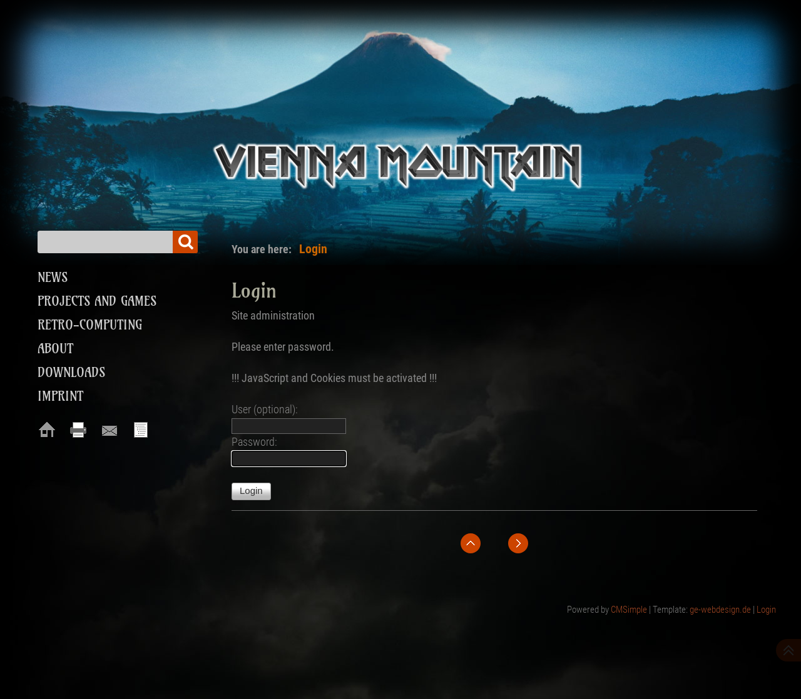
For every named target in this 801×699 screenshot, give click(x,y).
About (55, 348)
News (53, 277)
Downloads (71, 372)
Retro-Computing (90, 325)
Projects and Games (97, 301)
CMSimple (629, 609)
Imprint (60, 396)
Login (766, 609)
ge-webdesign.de (720, 609)
